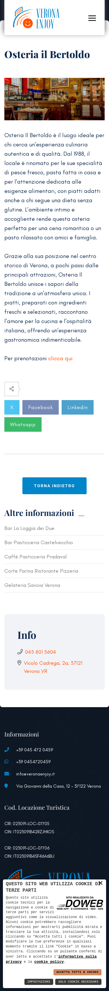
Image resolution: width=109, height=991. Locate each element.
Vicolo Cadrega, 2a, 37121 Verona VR (53, 667)
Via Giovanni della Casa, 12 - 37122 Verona (58, 786)
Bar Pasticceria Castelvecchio (38, 542)
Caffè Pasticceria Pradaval (35, 556)
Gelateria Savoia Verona (32, 585)
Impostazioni (38, 982)
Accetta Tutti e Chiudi (77, 972)
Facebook (40, 407)
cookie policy (49, 961)
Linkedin (77, 407)
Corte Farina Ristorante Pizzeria (41, 571)
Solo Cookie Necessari (78, 982)
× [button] (100, 883)
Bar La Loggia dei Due (29, 528)
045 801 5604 (40, 652)
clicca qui (60, 358)
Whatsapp (23, 424)
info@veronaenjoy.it (35, 774)
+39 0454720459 (33, 761)
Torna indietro (54, 485)
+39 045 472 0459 (34, 749)
